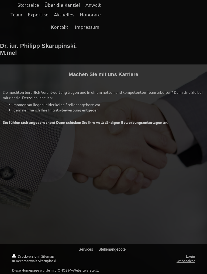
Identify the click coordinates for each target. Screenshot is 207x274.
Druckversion (25, 256)
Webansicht (186, 260)
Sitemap (47, 256)
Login (190, 256)
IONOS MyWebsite (71, 270)
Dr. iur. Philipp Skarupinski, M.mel (38, 49)
